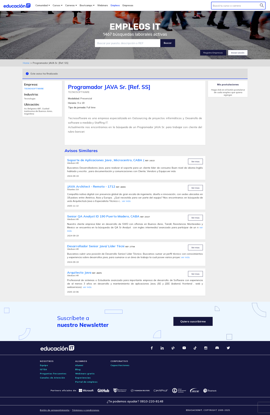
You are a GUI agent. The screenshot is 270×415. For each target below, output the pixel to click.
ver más (126, 201)
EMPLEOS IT (135, 27)
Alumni (79, 365)
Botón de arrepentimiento (55, 410)
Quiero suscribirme (193, 321)
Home (26, 62)
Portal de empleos (86, 382)
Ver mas (195, 161)
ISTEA (43, 369)
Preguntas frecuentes (53, 373)
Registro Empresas (213, 52)
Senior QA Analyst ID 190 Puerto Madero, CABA (103, 216)
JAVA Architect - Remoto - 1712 (91, 186)
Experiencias (83, 377)
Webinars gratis (85, 373)
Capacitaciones (120, 365)
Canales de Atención (52, 377)
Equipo (44, 365)
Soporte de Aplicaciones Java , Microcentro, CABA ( (106, 160)
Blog (78, 369)
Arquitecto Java (79, 272)
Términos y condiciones (85, 410)
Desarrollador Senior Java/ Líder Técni (96, 246)
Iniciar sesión (237, 52)
